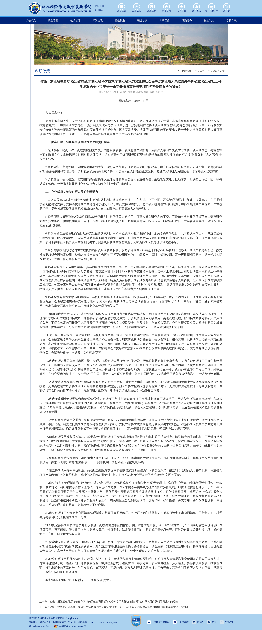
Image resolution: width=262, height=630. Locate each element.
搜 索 (226, 6)
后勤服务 (187, 20)
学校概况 (31, 20)
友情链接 (226, 622)
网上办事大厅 (211, 6)
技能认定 (209, 20)
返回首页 (99, 10)
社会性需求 (181, 622)
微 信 (211, 622)
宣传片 (197, 622)
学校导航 (231, 20)
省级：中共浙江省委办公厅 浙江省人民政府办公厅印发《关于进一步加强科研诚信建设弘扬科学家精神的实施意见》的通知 (119, 607)
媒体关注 (136, 6)
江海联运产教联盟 (158, 622)
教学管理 (75, 20)
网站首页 (186, 71)
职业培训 (142, 20)
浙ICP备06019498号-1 (39, 626)
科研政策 (212, 71)
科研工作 (164, 20)
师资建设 (98, 20)
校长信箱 (121, 6)
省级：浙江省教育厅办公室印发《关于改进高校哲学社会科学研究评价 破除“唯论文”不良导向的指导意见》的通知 (114, 601)
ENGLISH (99, 6)
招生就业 (120, 20)
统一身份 (196, 6)
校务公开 (151, 6)
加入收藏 (181, 6)
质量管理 (53, 20)
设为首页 (166, 6)
